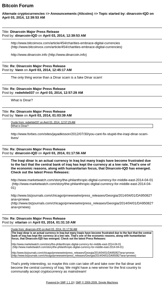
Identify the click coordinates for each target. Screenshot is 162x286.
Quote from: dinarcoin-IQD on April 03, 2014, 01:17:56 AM (44, 229)
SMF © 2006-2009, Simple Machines (97, 282)
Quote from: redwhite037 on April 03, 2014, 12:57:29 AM (43, 122)
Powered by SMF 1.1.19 (60, 282)
